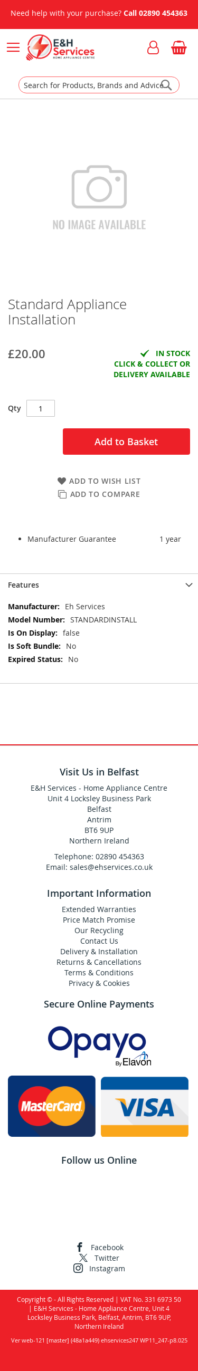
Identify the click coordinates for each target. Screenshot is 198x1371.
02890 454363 (163, 13)
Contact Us (99, 941)
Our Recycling (99, 930)
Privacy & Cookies (99, 983)
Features (23, 585)
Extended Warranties (99, 909)
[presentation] (99, 584)
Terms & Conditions (99, 972)
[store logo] (60, 47)
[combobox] (99, 84)
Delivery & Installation (99, 951)
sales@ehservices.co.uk (111, 867)
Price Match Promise (99, 920)
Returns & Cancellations (99, 962)
